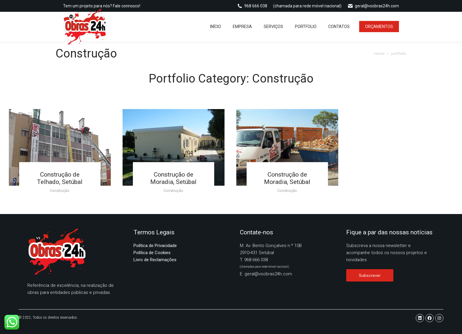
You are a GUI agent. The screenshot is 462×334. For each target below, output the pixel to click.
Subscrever (370, 275)
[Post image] (60, 147)
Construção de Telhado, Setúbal (59, 178)
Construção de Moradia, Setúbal (173, 178)
